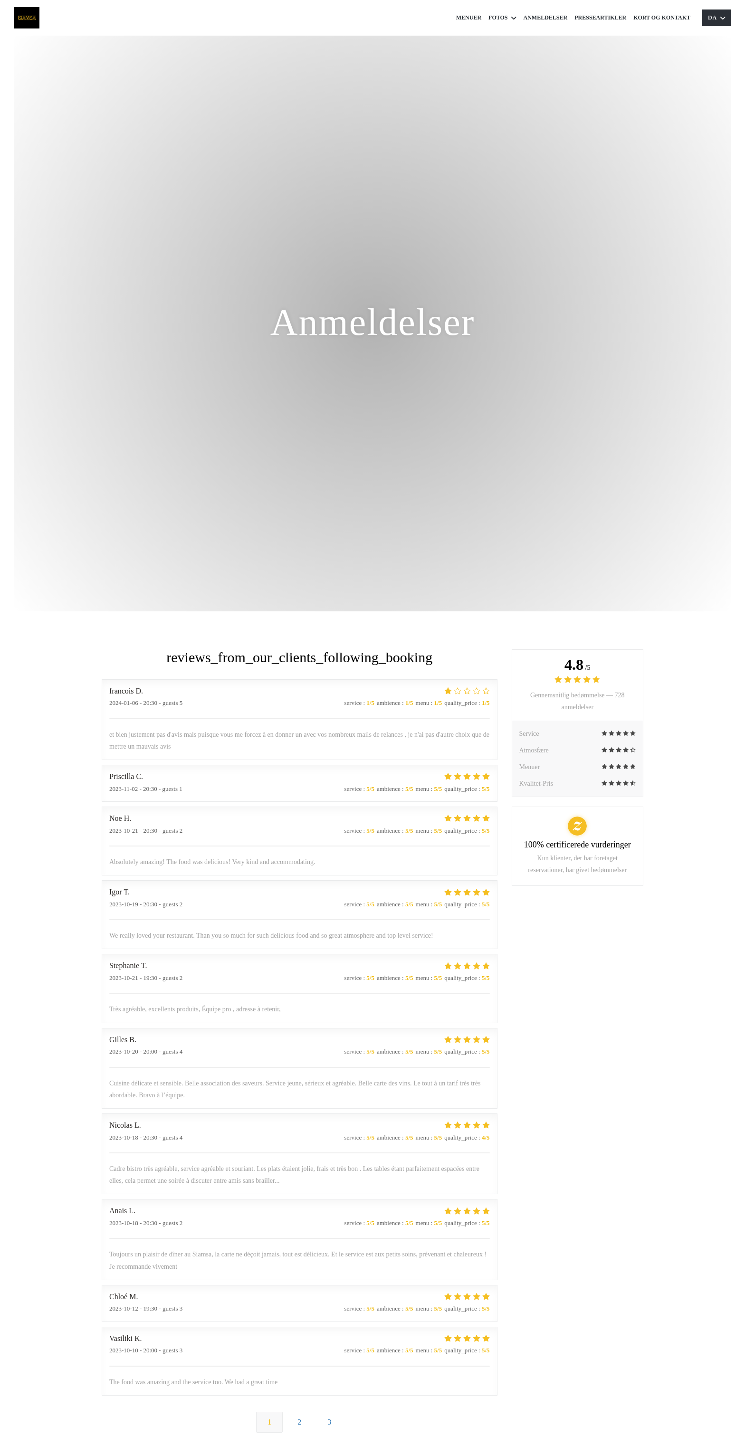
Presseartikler (600, 17)
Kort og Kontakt (661, 17)
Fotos (502, 17)
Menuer (468, 17)
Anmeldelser (546, 17)
